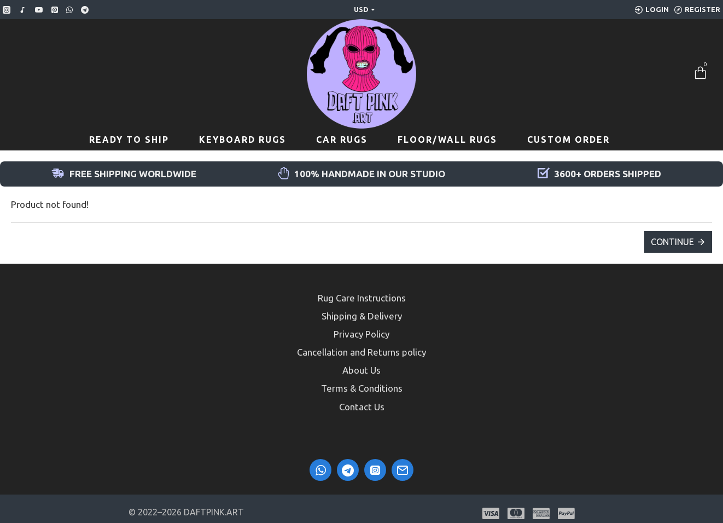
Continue (672, 242)
